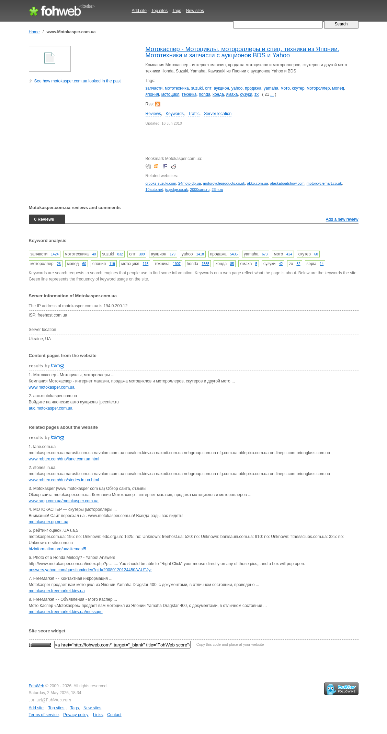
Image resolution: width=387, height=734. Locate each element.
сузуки (246, 94)
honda (204, 94)
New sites (195, 10)
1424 (54, 254)
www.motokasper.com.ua (52, 387)
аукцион (221, 88)
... (272, 94)
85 (232, 264)
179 (172, 254)
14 (321, 264)
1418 (200, 254)
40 (94, 254)
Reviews (153, 113)
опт (208, 88)
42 (281, 264)
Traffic (194, 113)
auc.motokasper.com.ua (50, 408)
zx (256, 94)
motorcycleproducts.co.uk (224, 183)
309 (142, 254)
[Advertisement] (80, 135)
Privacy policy (75, 714)
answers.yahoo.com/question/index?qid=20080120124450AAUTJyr (90, 569)
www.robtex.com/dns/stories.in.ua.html (64, 480)
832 (120, 254)
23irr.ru (217, 189)
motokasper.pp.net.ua (48, 521)
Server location (217, 113)
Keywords (175, 113)
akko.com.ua (257, 183)
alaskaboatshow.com (287, 183)
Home (34, 32)
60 (316, 254)
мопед (338, 88)
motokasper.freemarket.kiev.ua (57, 590)
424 (289, 254)
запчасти (154, 88)
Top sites (159, 10)
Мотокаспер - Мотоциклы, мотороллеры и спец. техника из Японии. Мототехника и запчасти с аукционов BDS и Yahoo (242, 52)
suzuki (197, 88)
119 (112, 264)
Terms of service (44, 714)
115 (146, 264)
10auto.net (154, 189)
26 (59, 264)
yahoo (237, 88)
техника (189, 94)
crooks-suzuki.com (161, 183)
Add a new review (342, 219)
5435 (234, 254)
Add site (139, 10)
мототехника (177, 88)
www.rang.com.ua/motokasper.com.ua (64, 500)
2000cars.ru (199, 189)
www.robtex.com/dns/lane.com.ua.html (64, 459)
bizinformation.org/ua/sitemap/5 (57, 549)
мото (285, 88)
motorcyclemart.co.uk (324, 183)
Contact (114, 714)
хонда (218, 94)
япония (152, 94)
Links (98, 714)
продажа (253, 88)
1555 (205, 264)
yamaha (271, 88)
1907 (177, 264)
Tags (176, 10)
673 (265, 254)
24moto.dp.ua (189, 183)
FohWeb (36, 686)
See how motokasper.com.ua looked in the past (77, 81)
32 (298, 264)
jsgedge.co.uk (176, 189)
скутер (298, 88)
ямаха (232, 94)
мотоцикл (170, 94)
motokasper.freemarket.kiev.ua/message (66, 611)
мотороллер (318, 88)
